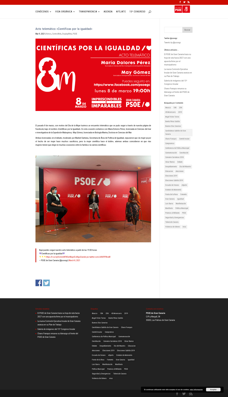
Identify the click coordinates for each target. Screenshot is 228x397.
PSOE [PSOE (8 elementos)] (184, 213)
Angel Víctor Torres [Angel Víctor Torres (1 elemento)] (172, 117)
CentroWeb (56, 34)
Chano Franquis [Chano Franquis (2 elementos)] (171, 139)
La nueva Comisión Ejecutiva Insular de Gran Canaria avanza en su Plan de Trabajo (178, 72)
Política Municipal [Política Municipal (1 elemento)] (182, 208)
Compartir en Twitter (46, 283)
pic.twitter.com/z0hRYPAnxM (98, 257)
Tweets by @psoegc (172, 42)
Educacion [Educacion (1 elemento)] (169, 171)
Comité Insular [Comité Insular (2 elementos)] (184, 139)
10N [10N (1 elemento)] (174, 108)
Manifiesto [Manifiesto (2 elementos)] (169, 208)
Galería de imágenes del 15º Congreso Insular (56, 329)
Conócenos (42, 12)
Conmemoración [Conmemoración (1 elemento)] (171, 153)
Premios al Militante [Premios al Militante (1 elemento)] (172, 213)
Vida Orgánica (63, 12)
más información (196, 389)
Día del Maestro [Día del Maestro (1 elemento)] (185, 167)
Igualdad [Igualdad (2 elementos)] (180, 199)
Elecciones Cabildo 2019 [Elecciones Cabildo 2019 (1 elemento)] (174, 180)
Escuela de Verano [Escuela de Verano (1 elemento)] (172, 185)
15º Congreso (137, 12)
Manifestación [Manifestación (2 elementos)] (181, 204)
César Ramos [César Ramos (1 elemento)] (170, 162)
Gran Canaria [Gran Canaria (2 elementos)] (169, 199)
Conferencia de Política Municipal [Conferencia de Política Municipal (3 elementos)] (177, 148)
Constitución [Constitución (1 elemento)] (184, 153)
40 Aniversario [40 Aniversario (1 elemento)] (170, 112)
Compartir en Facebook (38, 283)
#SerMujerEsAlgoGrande (76, 257)
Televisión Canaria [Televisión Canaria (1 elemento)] (171, 222)
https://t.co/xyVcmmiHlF (56, 257)
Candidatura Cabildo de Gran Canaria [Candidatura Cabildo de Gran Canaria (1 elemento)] (175, 132)
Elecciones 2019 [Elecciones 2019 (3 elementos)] (171, 176)
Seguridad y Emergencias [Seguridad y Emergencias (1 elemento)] (174, 218)
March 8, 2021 (74, 260)
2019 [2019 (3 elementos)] (180, 112)
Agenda (108, 12)
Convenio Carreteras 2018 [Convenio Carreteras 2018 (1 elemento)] (174, 157)
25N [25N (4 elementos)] (180, 108)
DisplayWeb (67, 34)
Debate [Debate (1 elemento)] (179, 162)
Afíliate (121, 12)
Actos (48, 34)
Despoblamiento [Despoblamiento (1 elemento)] (171, 167)
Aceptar (213, 390)
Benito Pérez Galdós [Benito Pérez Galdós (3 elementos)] (172, 121)
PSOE (75, 34)
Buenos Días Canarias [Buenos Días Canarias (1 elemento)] (173, 126)
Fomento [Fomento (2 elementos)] (183, 194)
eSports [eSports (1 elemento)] (184, 185)
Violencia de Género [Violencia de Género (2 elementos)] (172, 227)
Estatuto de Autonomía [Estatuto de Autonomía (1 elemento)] (173, 190)
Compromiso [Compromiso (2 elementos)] (169, 143)
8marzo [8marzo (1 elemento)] (168, 108)
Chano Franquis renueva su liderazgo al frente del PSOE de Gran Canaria (176, 92)
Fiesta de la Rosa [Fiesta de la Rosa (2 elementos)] (171, 194)
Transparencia (88, 12)
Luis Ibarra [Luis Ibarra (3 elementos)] (169, 204)
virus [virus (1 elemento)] (184, 227)
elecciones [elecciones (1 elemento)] (180, 171)
